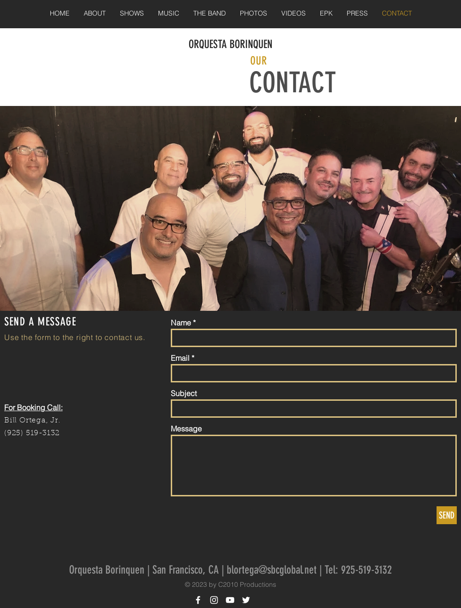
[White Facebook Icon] (198, 600)
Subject (184, 393)
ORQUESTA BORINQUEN (230, 44)
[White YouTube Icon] (230, 600)
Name (181, 322)
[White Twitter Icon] (246, 600)
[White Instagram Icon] (214, 600)
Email (180, 358)
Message (186, 428)
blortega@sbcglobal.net (272, 569)
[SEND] (447, 515)
